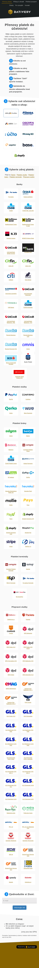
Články (11, 5)
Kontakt (27, 5)
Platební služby (22, 175)
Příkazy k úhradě (18, 1)
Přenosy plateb (7, 1)
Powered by (26, 947)
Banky (13, 175)
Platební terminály (16, 177)
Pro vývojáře (19, 5)
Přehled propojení (31, 1)
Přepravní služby (29, 177)
